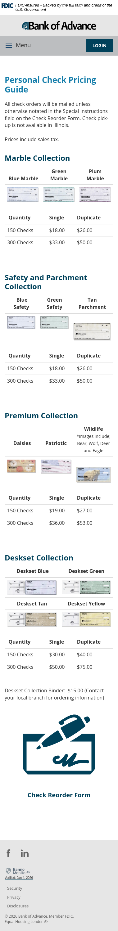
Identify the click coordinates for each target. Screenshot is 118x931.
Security (14, 888)
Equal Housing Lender (24, 921)
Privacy (13, 897)
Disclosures (18, 906)
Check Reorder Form (59, 795)
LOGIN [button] (100, 45)
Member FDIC (61, 916)
